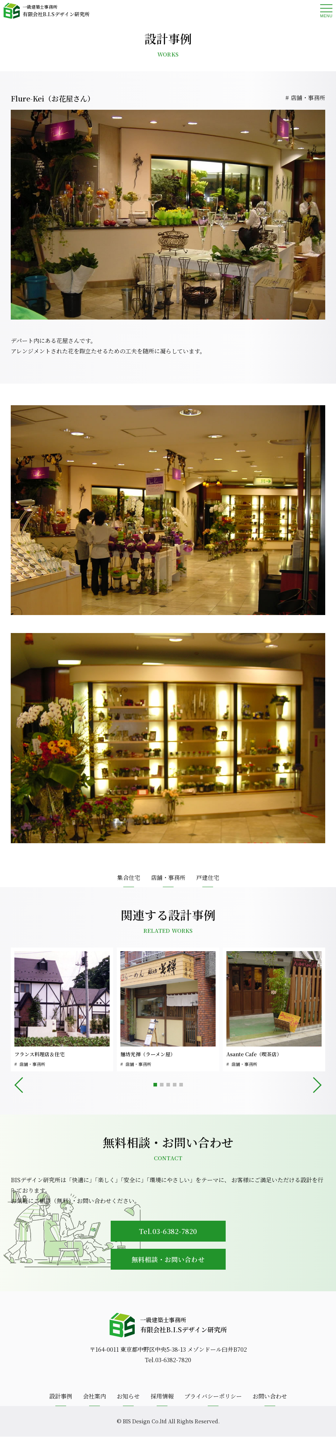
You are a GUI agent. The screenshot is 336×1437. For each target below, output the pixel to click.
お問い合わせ (270, 1396)
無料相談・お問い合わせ (168, 1259)
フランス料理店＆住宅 (39, 1054)
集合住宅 (128, 877)
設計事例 (60, 1396)
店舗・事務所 (308, 98)
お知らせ (128, 1396)
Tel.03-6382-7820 (168, 1231)
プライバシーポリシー (213, 1396)
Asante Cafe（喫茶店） (254, 1054)
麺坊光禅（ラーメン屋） (147, 1054)
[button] (155, 1084)
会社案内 (94, 1396)
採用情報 (162, 1396)
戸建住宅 (207, 877)
